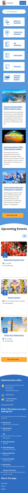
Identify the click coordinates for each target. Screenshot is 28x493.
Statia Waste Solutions (9, 448)
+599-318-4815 (9, 400)
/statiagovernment (6, 405)
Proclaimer (4, 483)
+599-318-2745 (9, 394)
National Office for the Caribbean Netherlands (12, 436)
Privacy (3, 486)
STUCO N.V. (9, 454)
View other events (13, 359)
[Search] (14, 11)
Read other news (11, 215)
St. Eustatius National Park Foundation (14, 465)
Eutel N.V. (9, 442)
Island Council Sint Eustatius (11, 423)
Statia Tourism (8, 460)
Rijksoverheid (7, 429)
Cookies (3, 489)
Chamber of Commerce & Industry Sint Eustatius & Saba (14, 472)
